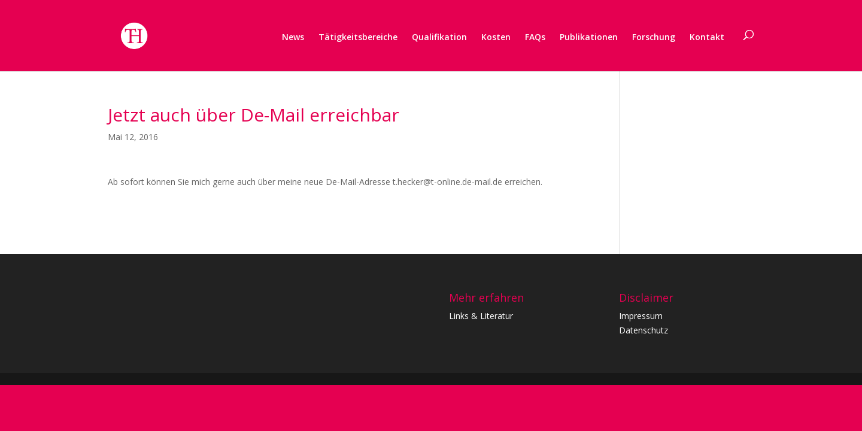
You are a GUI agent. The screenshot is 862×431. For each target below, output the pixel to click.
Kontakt (707, 37)
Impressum (641, 315)
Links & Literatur (481, 315)
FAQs (535, 37)
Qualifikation (439, 37)
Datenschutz (643, 330)
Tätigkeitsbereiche (357, 37)
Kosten (496, 37)
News (293, 37)
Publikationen (589, 37)
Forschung (653, 37)
